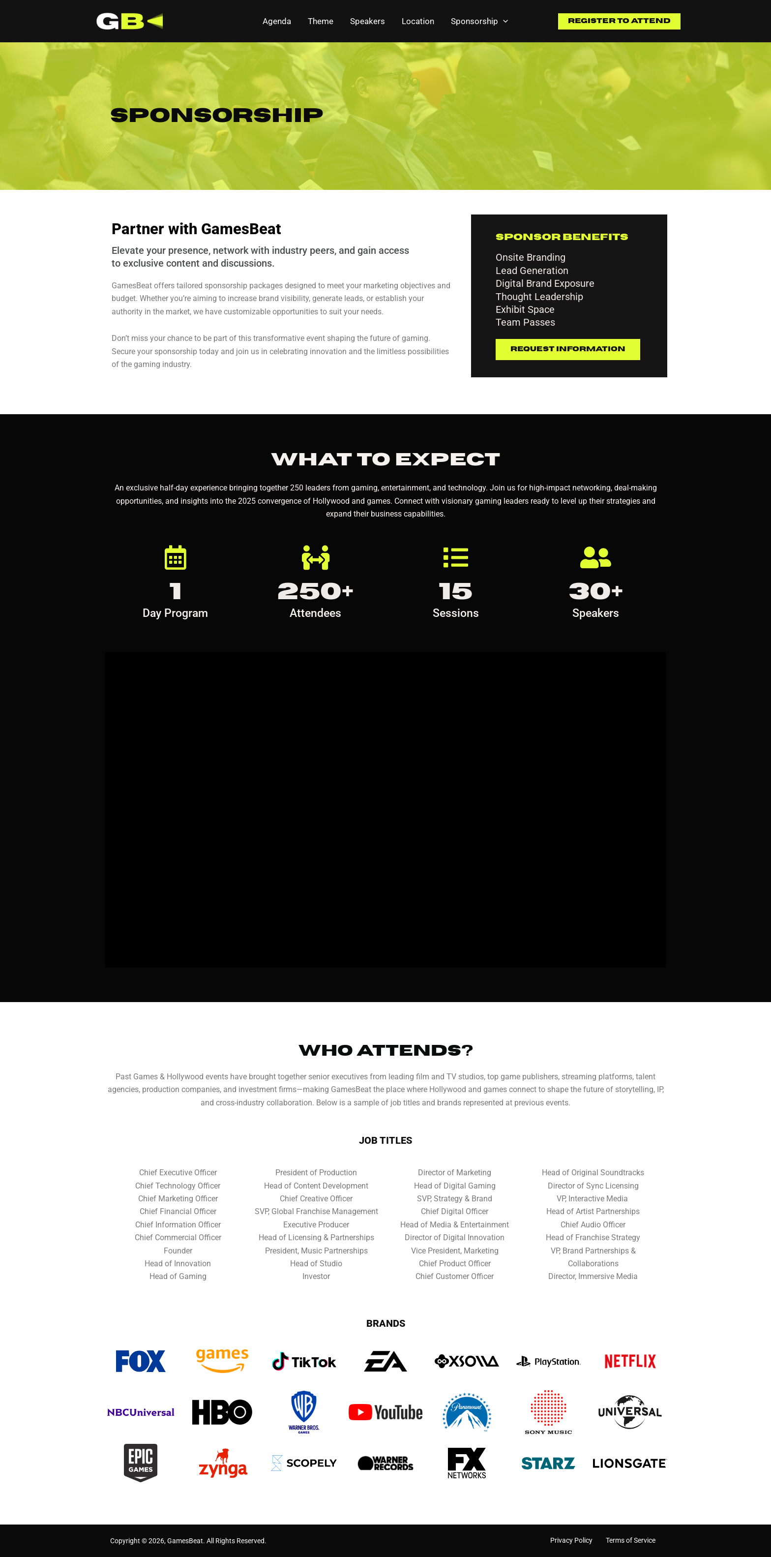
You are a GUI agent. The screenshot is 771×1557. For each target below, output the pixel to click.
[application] (503, 21)
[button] (619, 21)
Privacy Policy (571, 1540)
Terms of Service (630, 1540)
